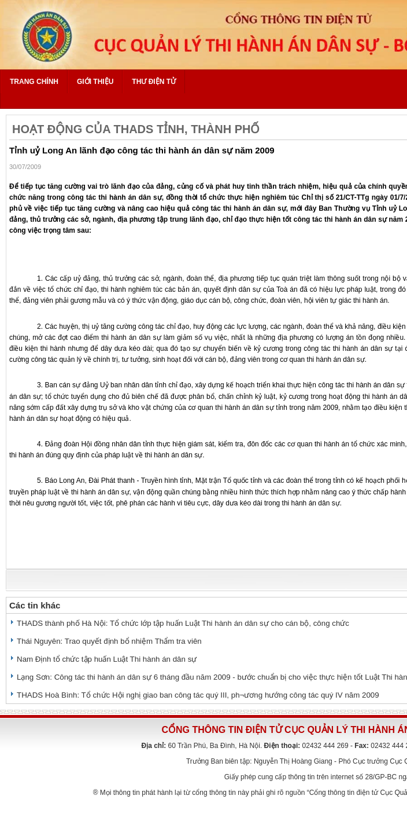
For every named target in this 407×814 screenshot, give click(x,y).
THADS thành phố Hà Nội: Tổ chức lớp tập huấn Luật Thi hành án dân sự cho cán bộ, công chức (183, 623)
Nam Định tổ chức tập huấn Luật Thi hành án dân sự (107, 659)
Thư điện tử (154, 82)
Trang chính (34, 82)
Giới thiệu (95, 82)
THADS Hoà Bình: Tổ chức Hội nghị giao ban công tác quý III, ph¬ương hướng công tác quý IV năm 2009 (198, 695)
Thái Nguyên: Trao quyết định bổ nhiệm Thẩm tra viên (109, 641)
